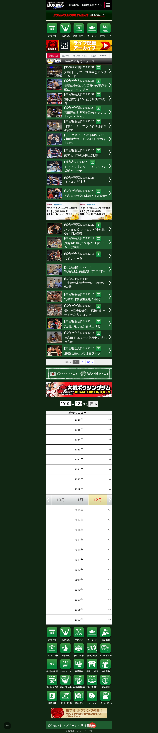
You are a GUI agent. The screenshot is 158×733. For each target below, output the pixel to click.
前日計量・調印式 (80, 56)
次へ (90, 362)
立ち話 (93, 56)
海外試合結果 (66, 686)
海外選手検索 (79, 686)
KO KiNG (103, 56)
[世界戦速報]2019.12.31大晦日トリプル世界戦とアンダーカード (85, 72)
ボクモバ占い (106, 702)
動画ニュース (79, 35)
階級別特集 (92, 655)
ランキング (92, 35)
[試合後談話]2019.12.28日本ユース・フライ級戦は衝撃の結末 (85, 126)
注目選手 (106, 670)
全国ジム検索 (92, 670)
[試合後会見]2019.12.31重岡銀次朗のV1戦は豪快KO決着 (84, 99)
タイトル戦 (79, 655)
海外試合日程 (52, 686)
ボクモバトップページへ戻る (71, 725)
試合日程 (52, 35)
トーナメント (79, 639)
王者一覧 (66, 655)
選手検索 (106, 639)
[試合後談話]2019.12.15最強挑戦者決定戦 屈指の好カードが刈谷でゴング (85, 310)
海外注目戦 (92, 686)
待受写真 (79, 670)
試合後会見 (53, 56)
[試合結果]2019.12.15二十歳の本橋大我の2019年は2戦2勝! (84, 282)
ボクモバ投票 (66, 702)
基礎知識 (52, 702)
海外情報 (106, 686)
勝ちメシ (79, 702)
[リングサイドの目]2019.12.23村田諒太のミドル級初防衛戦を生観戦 (85, 139)
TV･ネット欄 (52, 655)
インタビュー (106, 655)
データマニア (106, 35)
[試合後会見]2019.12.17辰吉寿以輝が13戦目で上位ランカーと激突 (85, 243)
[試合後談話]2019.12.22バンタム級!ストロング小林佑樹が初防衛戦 (84, 229)
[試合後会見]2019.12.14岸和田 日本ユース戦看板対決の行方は (85, 337)
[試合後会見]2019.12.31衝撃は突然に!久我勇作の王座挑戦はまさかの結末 (85, 85)
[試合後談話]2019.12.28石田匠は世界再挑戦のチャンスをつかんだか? (85, 112)
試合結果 (66, 35)
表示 (93, 403)
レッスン (92, 702)
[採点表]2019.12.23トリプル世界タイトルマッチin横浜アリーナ (85, 166)
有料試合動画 (52, 670)
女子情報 (65, 56)
